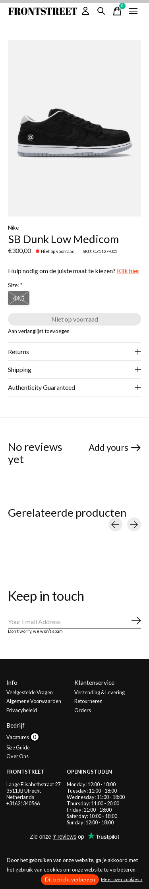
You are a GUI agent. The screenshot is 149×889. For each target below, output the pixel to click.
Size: (15, 285)
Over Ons (17, 756)
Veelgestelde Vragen (29, 692)
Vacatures (18, 737)
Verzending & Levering (99, 692)
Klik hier (128, 270)
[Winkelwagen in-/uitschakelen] (117, 11)
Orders (82, 710)
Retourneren (88, 701)
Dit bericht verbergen (70, 879)
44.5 (19, 298)
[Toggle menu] (133, 11)
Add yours (108, 447)
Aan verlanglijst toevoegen (39, 331)
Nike (13, 227)
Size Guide (18, 747)
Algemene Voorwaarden (33, 701)
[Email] (74, 621)
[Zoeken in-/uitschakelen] (101, 11)
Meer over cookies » (121, 879)
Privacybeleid (21, 710)
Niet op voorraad (74, 319)
